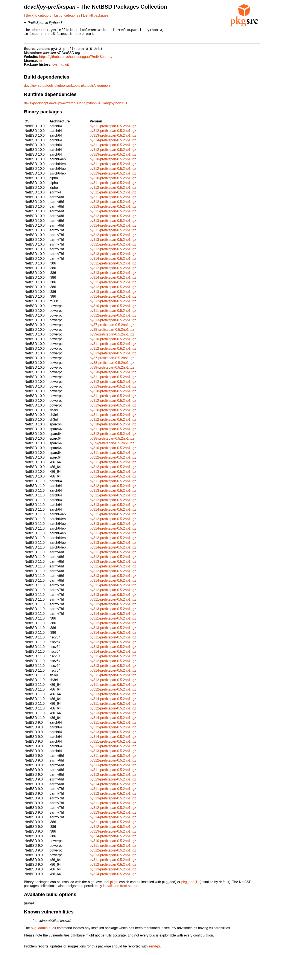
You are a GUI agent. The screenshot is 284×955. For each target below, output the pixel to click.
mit (41, 64)
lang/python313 (90, 106)
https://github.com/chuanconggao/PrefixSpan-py (75, 60)
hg (61, 68)
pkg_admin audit (43, 931)
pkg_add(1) (190, 885)
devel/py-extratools (63, 106)
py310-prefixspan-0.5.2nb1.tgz (113, 162)
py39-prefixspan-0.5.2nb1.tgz (112, 337)
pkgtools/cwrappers (96, 89)
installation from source (120, 889)
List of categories (67, 15)
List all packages (95, 15)
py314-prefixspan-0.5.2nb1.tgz (113, 143)
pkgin (114, 885)
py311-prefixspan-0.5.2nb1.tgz (113, 129)
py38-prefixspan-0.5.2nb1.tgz (112, 333)
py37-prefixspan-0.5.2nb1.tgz (112, 328)
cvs (55, 68)
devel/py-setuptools (39, 89)
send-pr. (155, 949)
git (67, 68)
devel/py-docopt (36, 106)
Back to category (38, 15)
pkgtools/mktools (67, 89)
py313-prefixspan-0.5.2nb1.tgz (113, 139)
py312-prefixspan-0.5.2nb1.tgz (113, 134)
